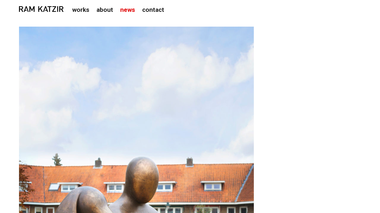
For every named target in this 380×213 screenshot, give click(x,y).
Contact (153, 9)
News (127, 9)
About (104, 9)
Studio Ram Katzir (41, 9)
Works (80, 9)
